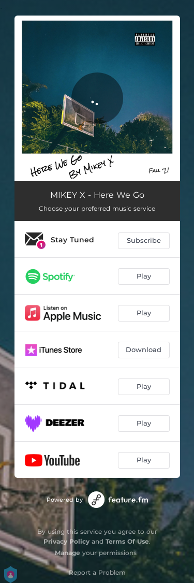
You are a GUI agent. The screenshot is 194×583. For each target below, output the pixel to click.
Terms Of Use (127, 541)
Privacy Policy (66, 541)
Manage (67, 553)
